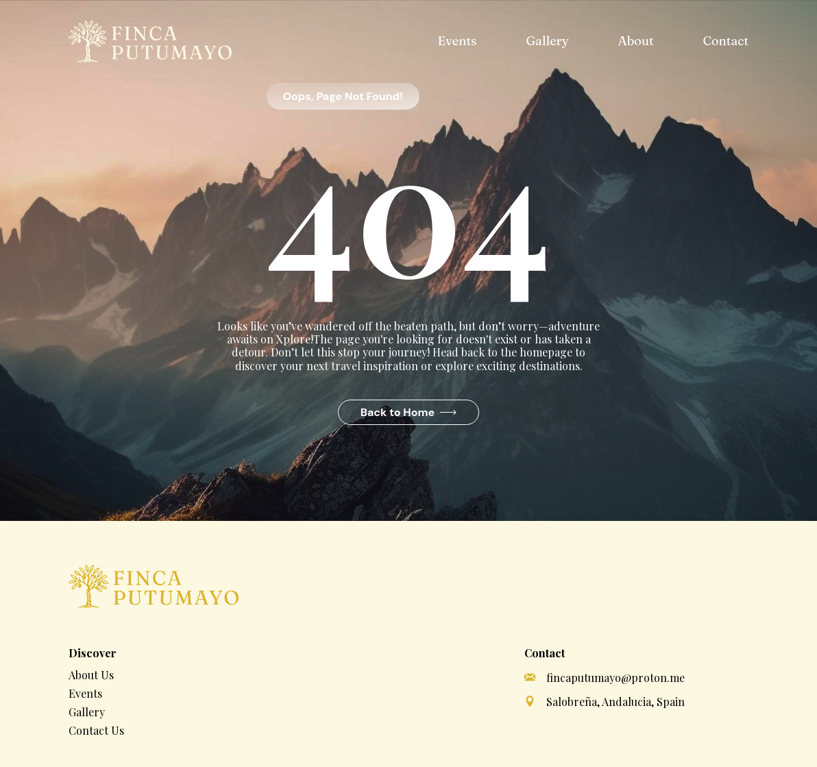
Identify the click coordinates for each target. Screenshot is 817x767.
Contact (725, 41)
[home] (150, 41)
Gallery (547, 41)
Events (456, 41)
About (636, 41)
